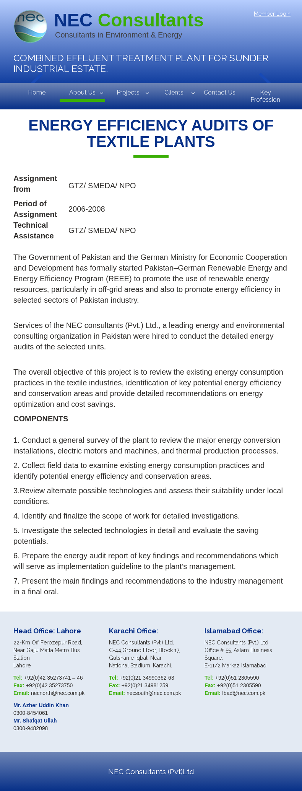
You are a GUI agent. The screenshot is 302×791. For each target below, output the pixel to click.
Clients (173, 92)
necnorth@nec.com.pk (57, 693)
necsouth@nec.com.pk (154, 693)
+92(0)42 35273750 (49, 685)
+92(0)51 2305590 (237, 678)
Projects (128, 92)
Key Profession (265, 96)
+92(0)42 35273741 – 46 (53, 678)
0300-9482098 (30, 728)
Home (36, 92)
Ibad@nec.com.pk (243, 693)
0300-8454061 (30, 713)
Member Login (272, 14)
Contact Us (219, 92)
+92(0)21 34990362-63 (147, 678)
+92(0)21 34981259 (145, 685)
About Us (82, 92)
